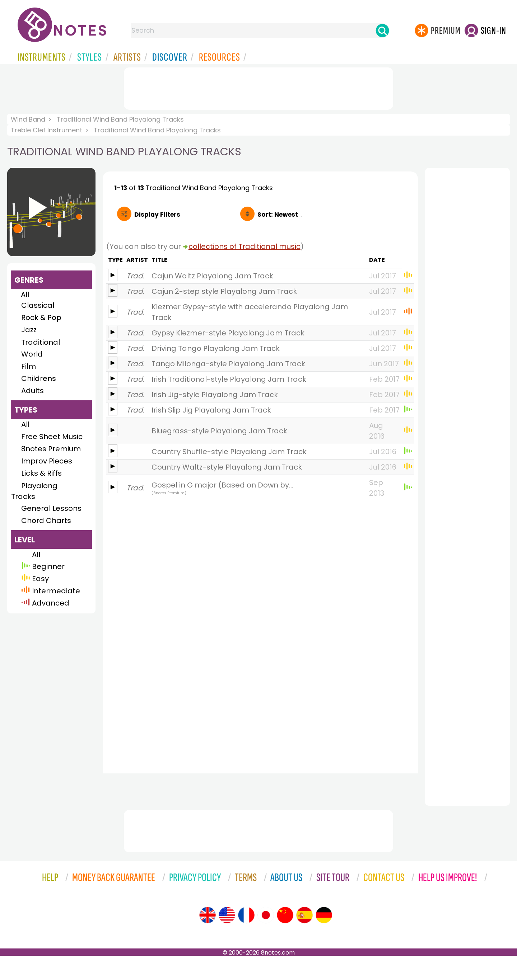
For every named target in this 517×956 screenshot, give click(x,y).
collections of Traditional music (244, 246)
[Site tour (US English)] (227, 915)
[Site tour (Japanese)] (266, 915)
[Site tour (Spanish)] (304, 915)
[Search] (382, 30)
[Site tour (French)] (246, 915)
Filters (157, 214)
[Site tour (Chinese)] (285, 915)
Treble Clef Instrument (46, 130)
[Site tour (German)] (324, 915)
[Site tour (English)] (207, 915)
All (25, 294)
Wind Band (28, 119)
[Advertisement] (258, 87)
